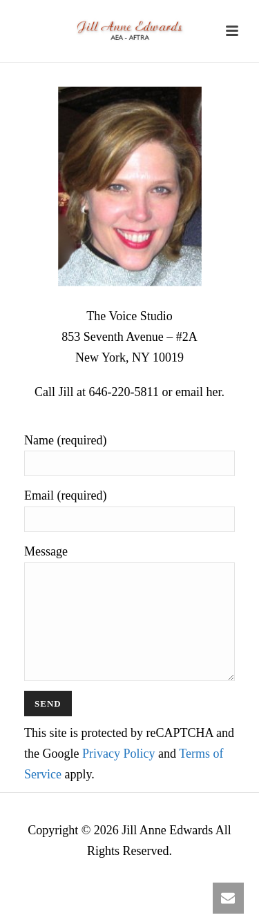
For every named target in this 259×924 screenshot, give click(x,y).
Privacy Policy (118, 774)
